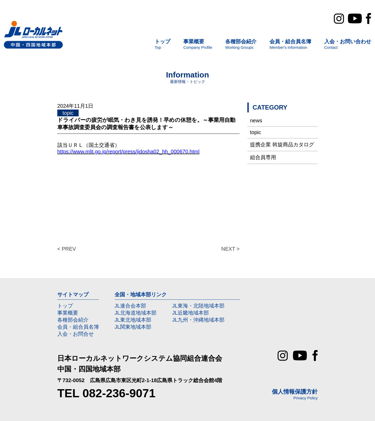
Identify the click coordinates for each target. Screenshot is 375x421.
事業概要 (67, 313)
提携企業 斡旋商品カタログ (282, 144)
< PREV (66, 249)
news (256, 120)
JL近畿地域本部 (190, 313)
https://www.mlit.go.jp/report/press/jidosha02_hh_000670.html (128, 151)
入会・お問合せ (75, 334)
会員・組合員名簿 (78, 327)
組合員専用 (263, 157)
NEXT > (230, 249)
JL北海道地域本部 (136, 313)
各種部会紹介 (73, 320)
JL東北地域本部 (133, 320)
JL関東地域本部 (133, 327)
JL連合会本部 (130, 306)
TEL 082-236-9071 (106, 393)
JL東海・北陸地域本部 (198, 306)
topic (255, 132)
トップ (65, 306)
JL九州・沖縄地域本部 (198, 320)
